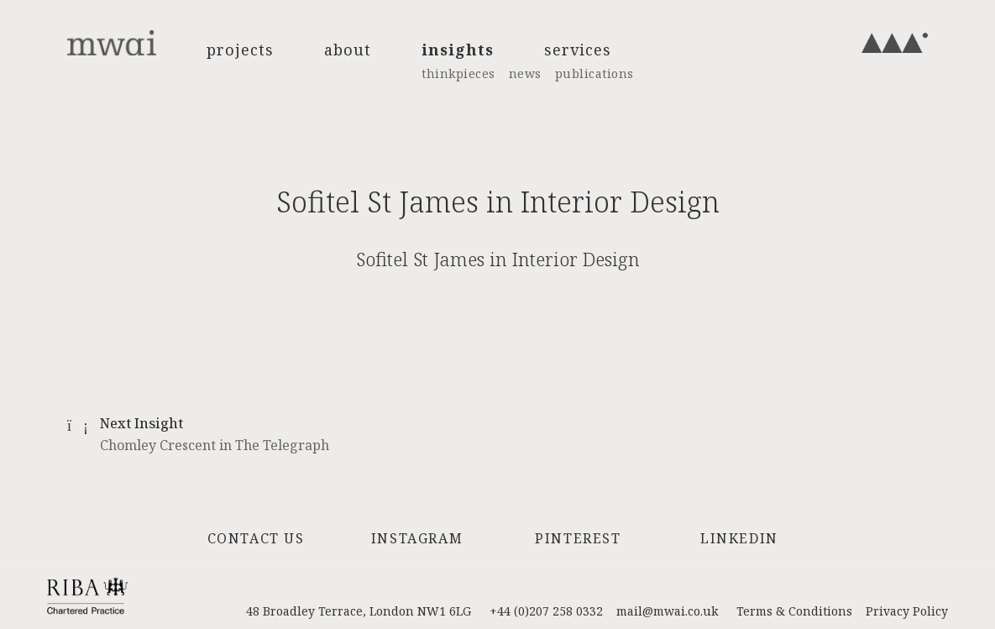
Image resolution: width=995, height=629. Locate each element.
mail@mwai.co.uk (667, 611)
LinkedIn (739, 538)
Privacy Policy (907, 611)
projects (240, 49)
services (577, 49)
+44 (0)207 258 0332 (546, 611)
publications (594, 73)
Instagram (417, 538)
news (525, 73)
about (347, 49)
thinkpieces (458, 73)
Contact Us (256, 538)
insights (458, 49)
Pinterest (578, 538)
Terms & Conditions (794, 611)
